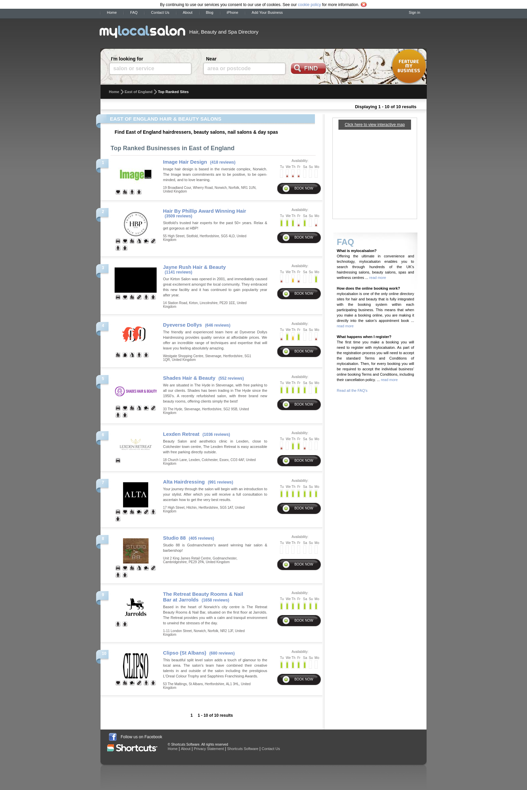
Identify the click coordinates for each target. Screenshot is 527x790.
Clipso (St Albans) (184, 653)
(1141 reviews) (178, 272)
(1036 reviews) (216, 434)
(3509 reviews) (178, 216)
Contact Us (160, 12)
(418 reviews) (222, 162)
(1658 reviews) (215, 600)
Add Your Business (267, 12)
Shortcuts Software (242, 749)
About (188, 12)
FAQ (133, 12)
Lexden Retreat (181, 434)
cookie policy (309, 4)
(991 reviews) (220, 482)
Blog (209, 12)
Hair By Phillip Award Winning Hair (204, 211)
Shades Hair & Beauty (189, 378)
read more (377, 278)
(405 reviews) (201, 538)
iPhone (232, 12)
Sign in (414, 12)
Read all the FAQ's (352, 390)
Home (112, 12)
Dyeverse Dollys (182, 325)
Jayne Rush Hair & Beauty (194, 267)
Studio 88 (174, 538)
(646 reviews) (217, 325)
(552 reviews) (231, 378)
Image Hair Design (185, 162)
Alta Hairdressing (184, 482)
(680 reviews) (222, 653)
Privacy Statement (209, 749)
